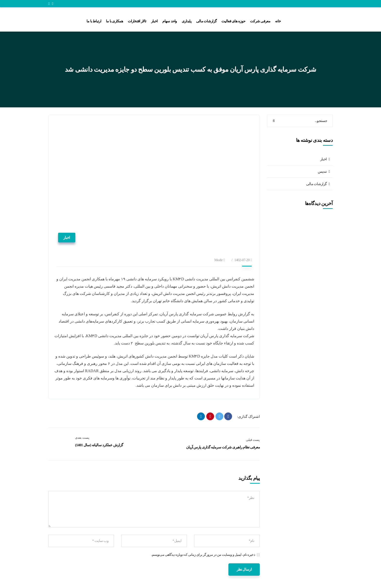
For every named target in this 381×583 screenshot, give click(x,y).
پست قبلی (253, 440)
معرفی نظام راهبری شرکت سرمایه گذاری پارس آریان (223, 447)
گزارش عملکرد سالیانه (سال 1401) (99, 445)
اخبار (66, 238)
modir (218, 260)
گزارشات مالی (316, 184)
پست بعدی (82, 437)
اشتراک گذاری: (248, 417)
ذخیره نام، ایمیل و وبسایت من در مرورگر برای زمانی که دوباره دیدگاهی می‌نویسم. (203, 555)
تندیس (322, 171)
